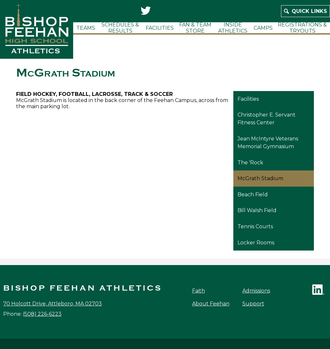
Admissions (256, 291)
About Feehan (210, 304)
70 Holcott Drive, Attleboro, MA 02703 (52, 304)
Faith (198, 291)
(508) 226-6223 (42, 314)
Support (253, 304)
